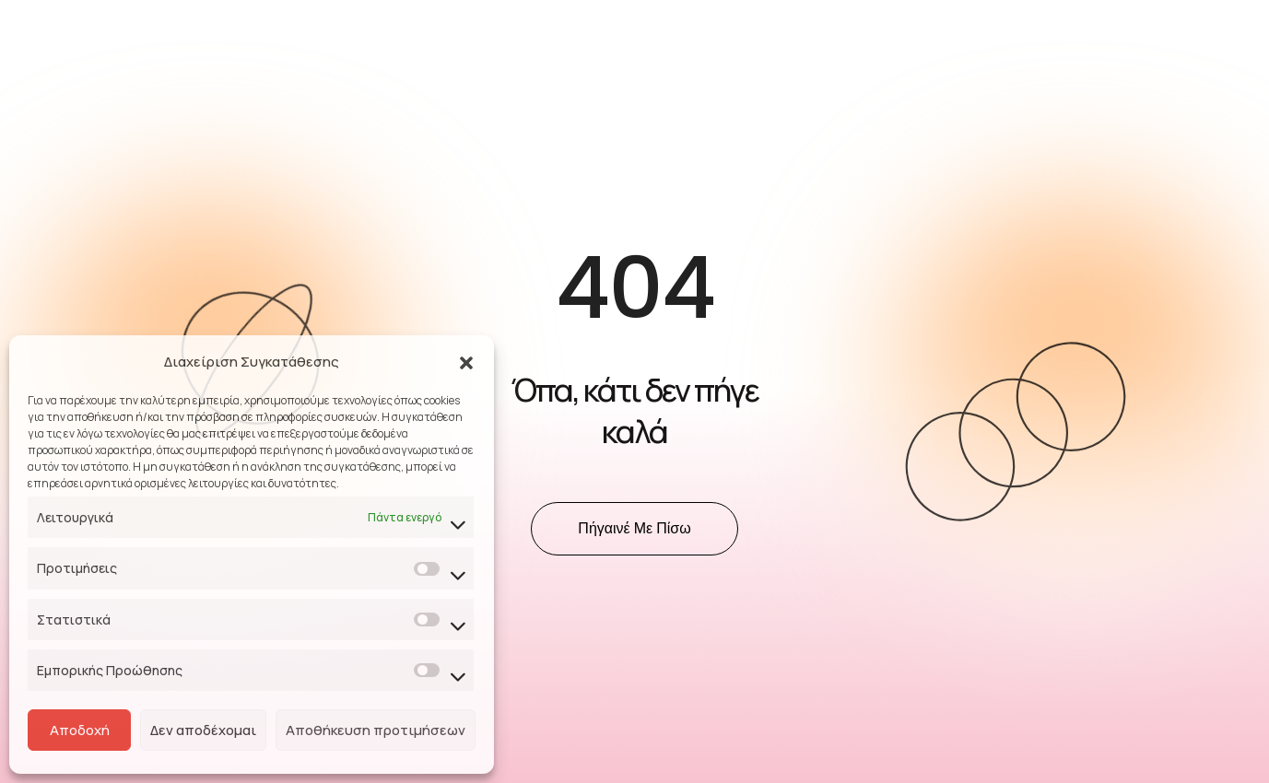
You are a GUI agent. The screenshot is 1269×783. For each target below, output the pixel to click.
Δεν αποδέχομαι (203, 730)
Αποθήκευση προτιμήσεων (375, 730)
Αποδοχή (80, 730)
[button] (466, 362)
